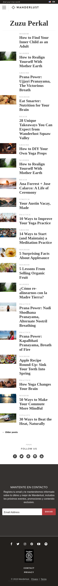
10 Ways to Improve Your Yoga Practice (35, 220)
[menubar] (52, 2)
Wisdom (24, 34)
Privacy (29, 572)
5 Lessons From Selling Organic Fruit (32, 273)
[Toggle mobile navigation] (4, 7)
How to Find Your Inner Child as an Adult (34, 41)
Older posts (10, 432)
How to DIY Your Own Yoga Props (33, 151)
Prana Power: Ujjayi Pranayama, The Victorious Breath (34, 83)
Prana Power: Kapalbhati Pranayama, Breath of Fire (35, 343)
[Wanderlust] (25, 7)
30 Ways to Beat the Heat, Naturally (35, 421)
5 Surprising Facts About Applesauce (34, 255)
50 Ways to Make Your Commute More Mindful (33, 403)
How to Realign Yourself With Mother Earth (32, 61)
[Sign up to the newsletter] (49, 511)
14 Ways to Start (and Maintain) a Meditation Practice (35, 238)
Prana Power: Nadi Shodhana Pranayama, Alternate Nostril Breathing (35, 317)
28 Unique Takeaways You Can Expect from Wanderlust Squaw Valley (35, 129)
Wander (24, 53)
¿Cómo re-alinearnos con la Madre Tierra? (33, 292)
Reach (23, 116)
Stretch (24, 199)
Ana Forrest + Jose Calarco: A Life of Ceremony (34, 188)
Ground (24, 73)
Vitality (24, 415)
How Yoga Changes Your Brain (35, 386)
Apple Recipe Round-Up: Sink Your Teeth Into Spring (32, 367)
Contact (29, 568)
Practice (25, 214)
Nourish (24, 97)
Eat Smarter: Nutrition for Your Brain (34, 105)
